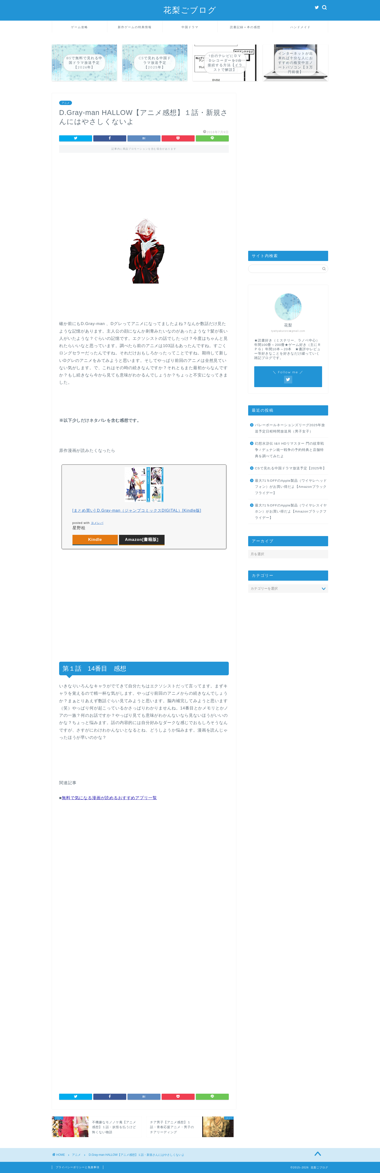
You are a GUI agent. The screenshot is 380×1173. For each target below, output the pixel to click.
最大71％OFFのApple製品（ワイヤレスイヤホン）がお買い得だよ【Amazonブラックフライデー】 (291, 512)
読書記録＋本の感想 (245, 27)
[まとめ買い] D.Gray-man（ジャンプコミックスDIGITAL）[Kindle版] (136, 510)
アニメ (66, 102)
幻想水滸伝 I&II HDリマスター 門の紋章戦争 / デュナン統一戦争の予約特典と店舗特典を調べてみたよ (289, 450)
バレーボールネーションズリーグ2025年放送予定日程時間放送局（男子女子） (290, 428)
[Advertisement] (144, 179)
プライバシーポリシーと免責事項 (77, 1167)
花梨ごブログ (190, 10)
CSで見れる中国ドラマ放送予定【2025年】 (290, 468)
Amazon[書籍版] (141, 539)
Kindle (95, 539)
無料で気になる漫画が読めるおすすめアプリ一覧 (109, 798)
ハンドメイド (300, 27)
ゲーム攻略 (79, 27)
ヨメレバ (97, 523)
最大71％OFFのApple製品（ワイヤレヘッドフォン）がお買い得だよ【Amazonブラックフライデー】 (291, 487)
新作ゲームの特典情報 (135, 27)
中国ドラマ (190, 27)
